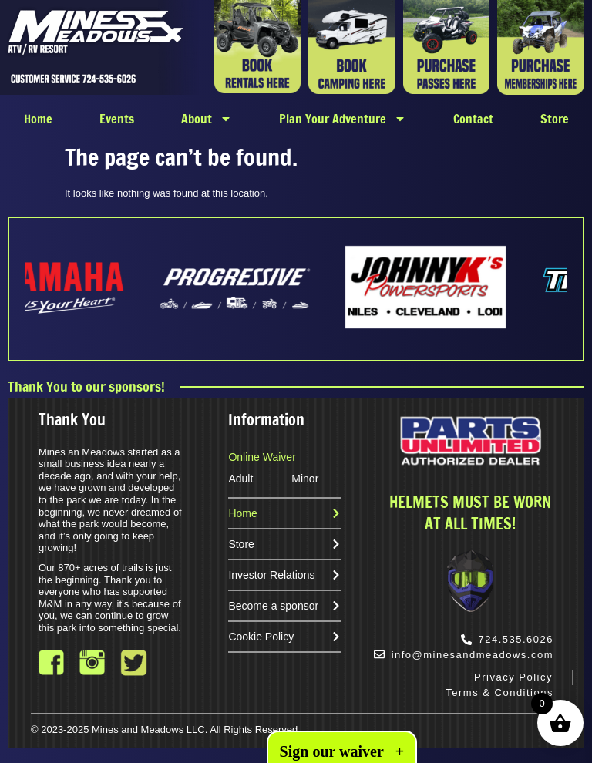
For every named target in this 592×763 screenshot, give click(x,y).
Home (38, 118)
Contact (473, 118)
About (206, 119)
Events (116, 118)
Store (554, 118)
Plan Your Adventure (342, 119)
